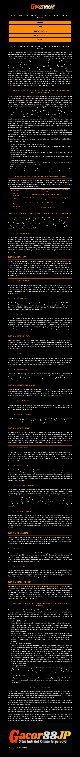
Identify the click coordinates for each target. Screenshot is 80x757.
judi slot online (34, 96)
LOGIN (40, 27)
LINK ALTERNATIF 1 (40, 31)
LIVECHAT (40, 39)
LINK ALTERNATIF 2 (40, 35)
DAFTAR (40, 22)
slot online (30, 52)
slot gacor (66, 67)
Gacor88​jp (42, 59)
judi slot (65, 75)
